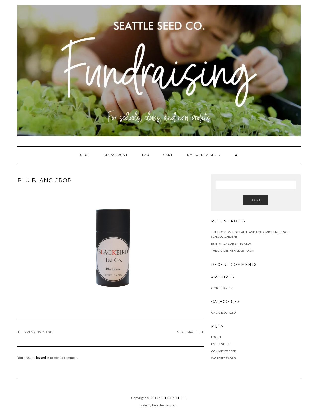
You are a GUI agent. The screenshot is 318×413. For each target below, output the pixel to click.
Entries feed (220, 344)
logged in (42, 358)
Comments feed (223, 351)
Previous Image (38, 332)
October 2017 (222, 288)
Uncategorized (223, 312)
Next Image (187, 332)
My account (116, 155)
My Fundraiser (204, 155)
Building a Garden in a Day (231, 244)
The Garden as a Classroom (232, 250)
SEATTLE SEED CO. (173, 398)
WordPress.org (223, 358)
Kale (144, 405)
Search (256, 200)
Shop (85, 155)
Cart (168, 155)
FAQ (145, 155)
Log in (216, 337)
